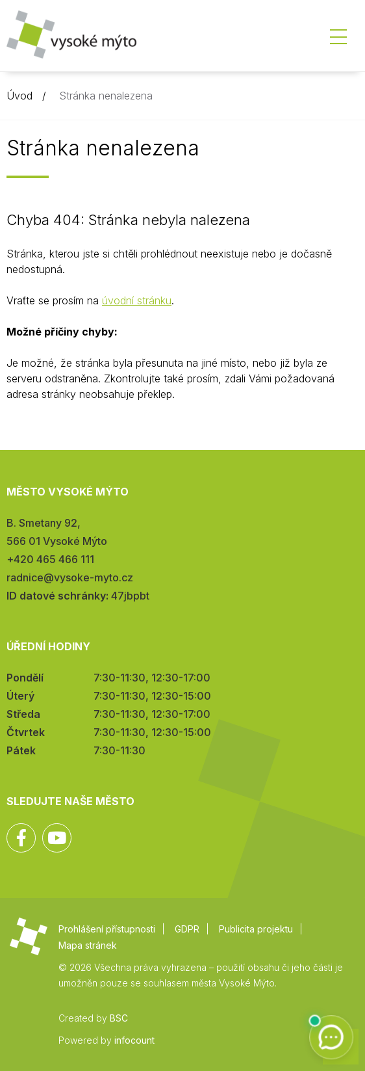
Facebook (21, 838)
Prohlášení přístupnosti (106, 928)
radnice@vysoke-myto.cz (69, 577)
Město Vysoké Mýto (71, 38)
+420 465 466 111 (50, 559)
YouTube (56, 838)
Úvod (19, 95)
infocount (134, 1040)
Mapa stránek (87, 945)
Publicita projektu (256, 928)
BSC (119, 1018)
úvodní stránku (136, 300)
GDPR (187, 928)
